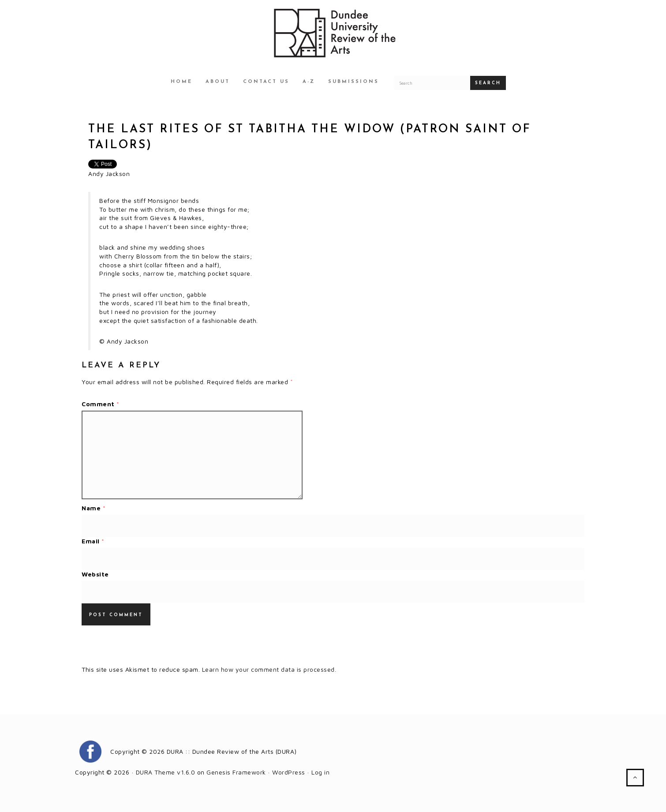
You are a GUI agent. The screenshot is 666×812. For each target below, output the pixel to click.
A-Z (309, 81)
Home (181, 81)
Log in (320, 772)
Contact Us (266, 81)
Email (93, 541)
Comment (101, 404)
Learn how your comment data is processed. (269, 669)
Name (93, 508)
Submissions (353, 81)
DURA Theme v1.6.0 (165, 772)
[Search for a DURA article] (432, 83)
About (218, 81)
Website (95, 574)
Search (488, 83)
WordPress (288, 772)
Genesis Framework (236, 772)
